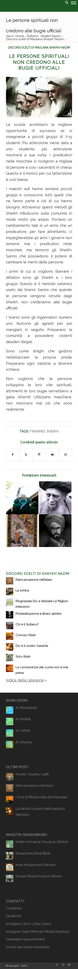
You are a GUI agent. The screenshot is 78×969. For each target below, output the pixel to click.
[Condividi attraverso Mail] (52, 455)
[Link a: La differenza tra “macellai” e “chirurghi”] (22, 497)
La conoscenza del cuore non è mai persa (42, 670)
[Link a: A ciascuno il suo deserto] (55, 530)
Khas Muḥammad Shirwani (36, 865)
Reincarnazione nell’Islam (34, 580)
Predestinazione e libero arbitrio (39, 614)
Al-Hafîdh (23, 731)
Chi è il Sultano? (27, 624)
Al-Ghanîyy (24, 742)
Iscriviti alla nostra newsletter (27, 947)
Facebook (13, 916)
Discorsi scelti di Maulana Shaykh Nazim (39, 47)
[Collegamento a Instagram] (65, 455)
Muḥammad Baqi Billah (33, 853)
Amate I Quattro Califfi (32, 774)
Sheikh (53, 431)
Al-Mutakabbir (26, 708)
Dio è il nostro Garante (32, 646)
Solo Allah (23, 656)
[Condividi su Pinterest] (39, 455)
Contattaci (14, 908)
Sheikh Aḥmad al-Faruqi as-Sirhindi (42, 842)
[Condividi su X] (25, 455)
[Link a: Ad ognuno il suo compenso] (22, 530)
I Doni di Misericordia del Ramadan (41, 797)
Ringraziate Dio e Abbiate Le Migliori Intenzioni (42, 604)
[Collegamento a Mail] (69, 965)
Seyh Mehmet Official (38, 932)
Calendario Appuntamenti (25, 939)
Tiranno (37, 431)
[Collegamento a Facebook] (57, 965)
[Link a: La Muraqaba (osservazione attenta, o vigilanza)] (55, 497)
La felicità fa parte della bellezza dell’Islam (40, 812)
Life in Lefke (31, 924)
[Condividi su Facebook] (12, 455)
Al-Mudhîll (23, 719)
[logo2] (31, 8)
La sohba (22, 590)
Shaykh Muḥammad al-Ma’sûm (39, 876)
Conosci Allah (26, 635)
